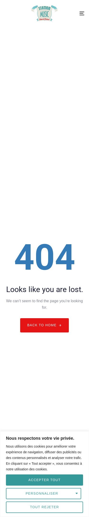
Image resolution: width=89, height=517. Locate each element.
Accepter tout (44, 480)
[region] (44, 474)
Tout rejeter (44, 507)
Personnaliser (42, 493)
